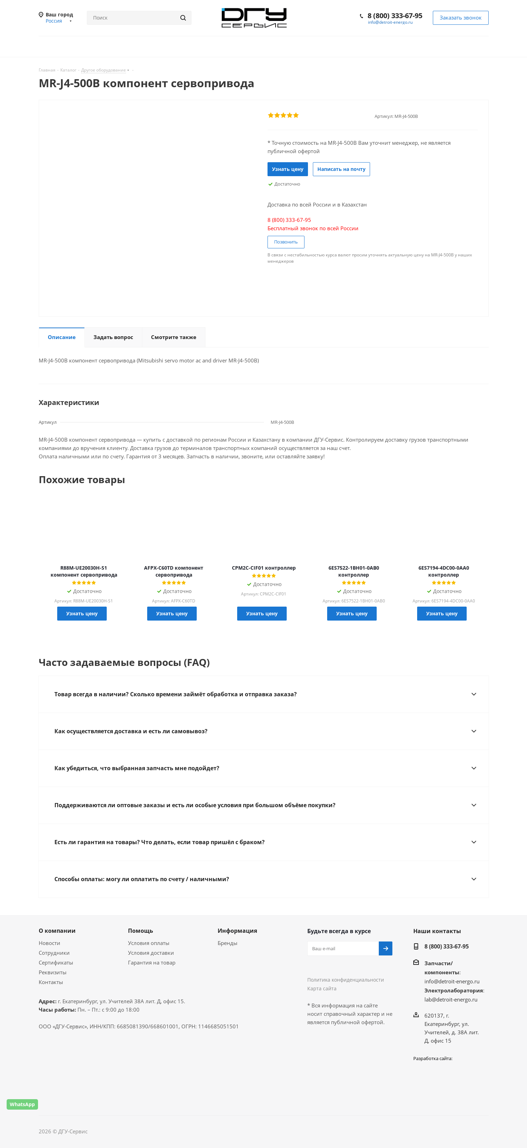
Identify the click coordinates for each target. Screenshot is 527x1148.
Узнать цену (287, 169)
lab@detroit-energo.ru (450, 999)
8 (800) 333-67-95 (395, 15)
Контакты (51, 981)
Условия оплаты (149, 942)
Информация (237, 931)
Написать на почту (341, 169)
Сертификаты (56, 962)
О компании (57, 931)
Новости (49, 942)
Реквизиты (53, 972)
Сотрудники (54, 952)
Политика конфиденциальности (345, 979)
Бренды (228, 942)
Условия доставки (151, 952)
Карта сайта (322, 988)
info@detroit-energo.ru (390, 22)
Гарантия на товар (151, 962)
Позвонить (286, 242)
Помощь (140, 931)
